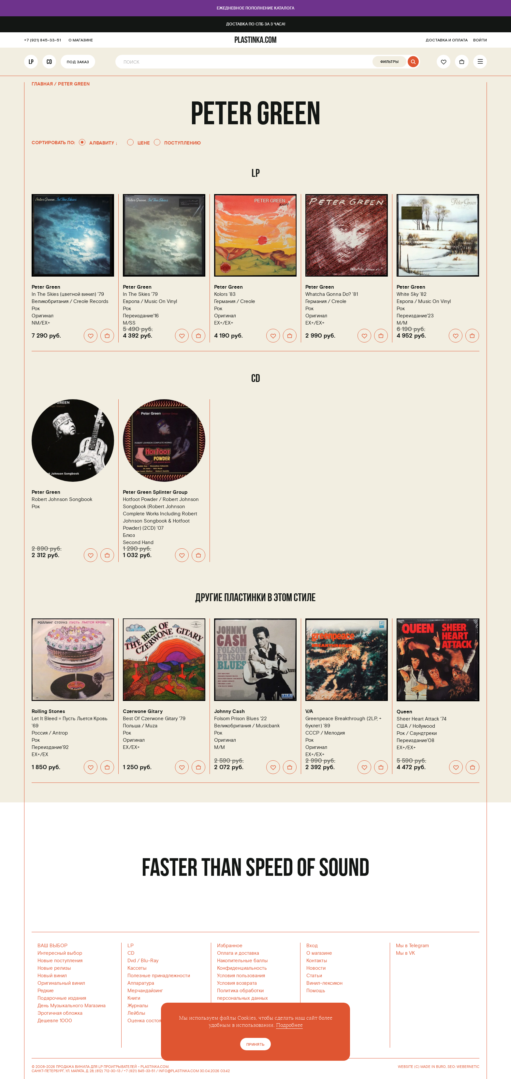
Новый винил (52, 976)
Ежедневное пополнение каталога (255, 8)
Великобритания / (70, 301)
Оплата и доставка (238, 953)
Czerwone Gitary (143, 711)
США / (416, 726)
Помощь (315, 991)
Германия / (234, 301)
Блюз (129, 535)
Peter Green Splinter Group (155, 492)
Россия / (50, 733)
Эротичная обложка (59, 1013)
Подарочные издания (61, 998)
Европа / (150, 301)
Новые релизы (54, 968)
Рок (36, 309)
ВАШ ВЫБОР (52, 946)
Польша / (140, 726)
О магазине (319, 953)
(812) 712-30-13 (107, 1071)
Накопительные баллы (242, 961)
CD (49, 61)
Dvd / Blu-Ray (142, 961)
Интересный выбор (59, 953)
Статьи (314, 976)
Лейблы (136, 1013)
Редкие (45, 991)
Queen (404, 712)
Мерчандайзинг (145, 991)
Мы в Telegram (412, 946)
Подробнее (289, 1025)
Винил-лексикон (324, 983)
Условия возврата (237, 983)
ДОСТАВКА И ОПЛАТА (447, 40)
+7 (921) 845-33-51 (42, 40)
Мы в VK (405, 953)
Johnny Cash (229, 711)
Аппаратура (140, 983)
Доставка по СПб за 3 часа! (255, 24)
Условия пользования (241, 976)
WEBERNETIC (468, 1067)
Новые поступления (59, 961)
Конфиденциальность (242, 968)
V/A (309, 711)
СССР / (325, 733)
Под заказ (78, 62)
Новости (316, 968)
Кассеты (137, 968)
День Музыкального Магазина (71, 1006)
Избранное (229, 946)
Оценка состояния (148, 1021)
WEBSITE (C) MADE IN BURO (422, 1067)
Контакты (316, 961)
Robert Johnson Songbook (62, 499)
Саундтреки (423, 733)
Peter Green (46, 287)
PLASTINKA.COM (154, 1067)
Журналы (137, 1006)
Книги (133, 998)
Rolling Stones (48, 711)
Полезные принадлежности (158, 976)
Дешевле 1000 (54, 1021)
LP (31, 61)
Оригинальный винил (61, 983)
